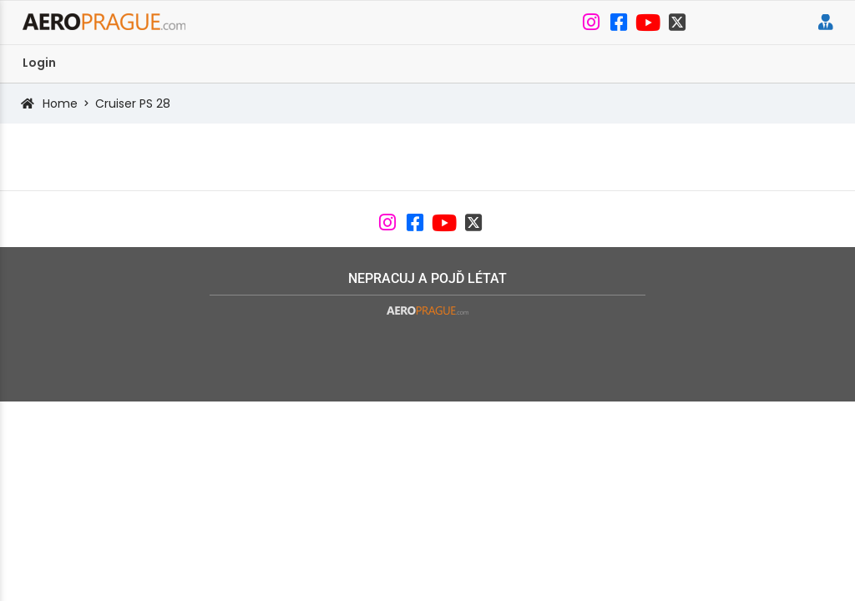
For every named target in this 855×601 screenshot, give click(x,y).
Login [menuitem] (39, 62)
